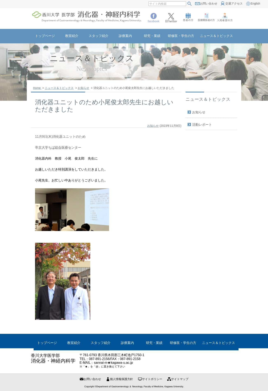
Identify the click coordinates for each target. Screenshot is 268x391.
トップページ (47, 343)
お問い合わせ (92, 379)
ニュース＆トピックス (218, 343)
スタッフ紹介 (100, 343)
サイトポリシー (152, 379)
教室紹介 (73, 343)
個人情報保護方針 (121, 379)
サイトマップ (179, 379)
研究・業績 (154, 343)
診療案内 (127, 343)
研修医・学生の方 (183, 343)
